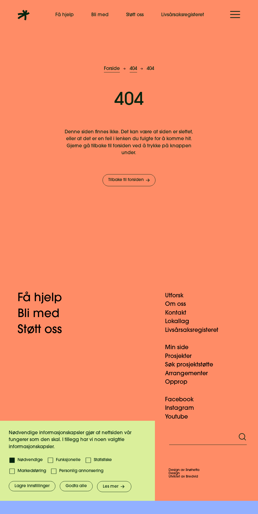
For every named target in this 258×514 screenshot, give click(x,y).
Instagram (182, 408)
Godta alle (76, 486)
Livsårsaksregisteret (182, 15)
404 (133, 68)
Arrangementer (189, 374)
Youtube (179, 417)
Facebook (182, 400)
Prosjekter (181, 356)
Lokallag (180, 321)
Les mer (114, 486)
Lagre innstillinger (32, 486)
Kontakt (179, 313)
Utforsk (177, 296)
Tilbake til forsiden (129, 180)
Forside (112, 68)
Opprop (179, 382)
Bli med (100, 15)
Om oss (178, 304)
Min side (180, 348)
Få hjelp (64, 15)
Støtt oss (135, 15)
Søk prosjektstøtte (192, 365)
